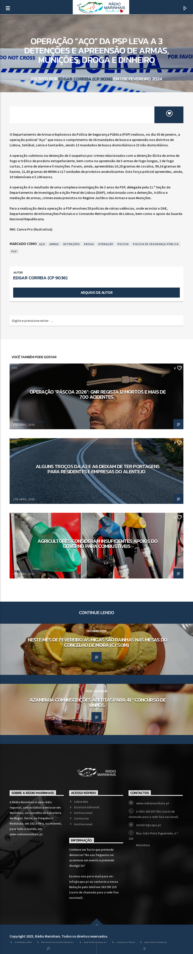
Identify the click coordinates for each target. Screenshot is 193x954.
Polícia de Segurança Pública (156, 244)
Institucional (83, 813)
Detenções (71, 244)
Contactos (81, 818)
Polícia (123, 244)
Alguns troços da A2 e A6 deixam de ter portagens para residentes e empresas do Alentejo (98, 469)
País (96, 30)
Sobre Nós (81, 802)
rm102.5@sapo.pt (148, 825)
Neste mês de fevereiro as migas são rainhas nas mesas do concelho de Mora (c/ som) (97, 642)
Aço (42, 244)
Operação (105, 244)
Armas (54, 244)
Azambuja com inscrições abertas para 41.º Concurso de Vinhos (97, 702)
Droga (89, 244)
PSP (14, 251)
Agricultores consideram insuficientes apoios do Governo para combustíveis (97, 543)
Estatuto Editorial (86, 807)
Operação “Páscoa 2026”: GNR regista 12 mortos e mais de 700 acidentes (98, 394)
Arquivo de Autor (96, 292)
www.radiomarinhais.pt (152, 803)
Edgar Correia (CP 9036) (85, 78)
